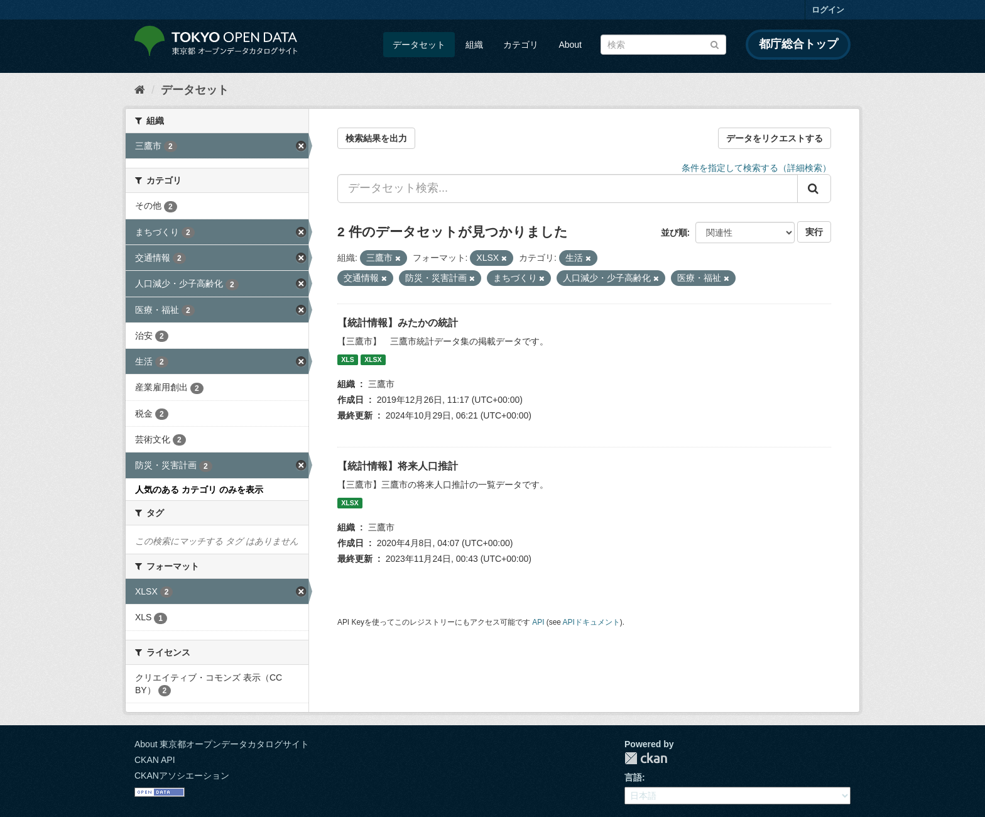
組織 (474, 45)
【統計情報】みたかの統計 (397, 322)
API (538, 622)
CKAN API (154, 760)
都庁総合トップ (798, 44)
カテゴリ (520, 45)
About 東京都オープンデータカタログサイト (221, 744)
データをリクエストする (774, 138)
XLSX (372, 359)
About (570, 45)
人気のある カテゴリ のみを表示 (199, 490)
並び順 (674, 233)
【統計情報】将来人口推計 (397, 466)
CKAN (645, 758)
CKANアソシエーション (181, 775)
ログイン (828, 9)
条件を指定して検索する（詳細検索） (756, 168)
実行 (814, 232)
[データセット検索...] (567, 188)
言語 (633, 777)
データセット (419, 45)
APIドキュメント (591, 622)
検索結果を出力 (376, 138)
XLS (347, 359)
